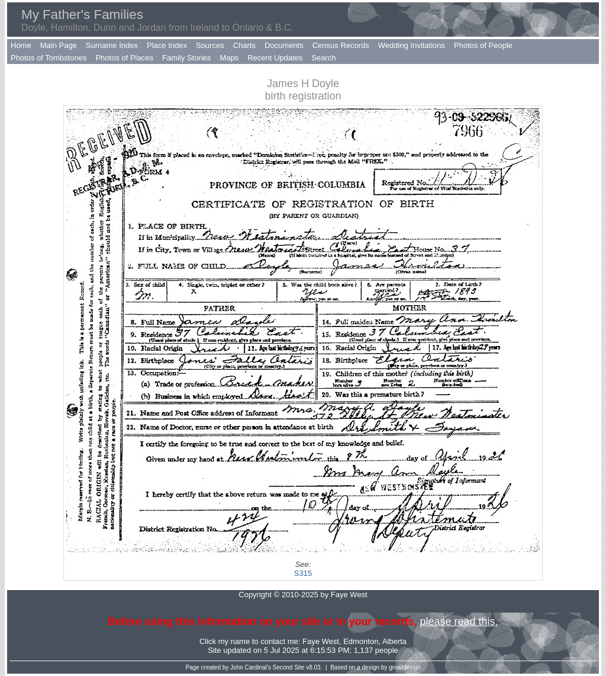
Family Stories (186, 57)
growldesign (404, 667)
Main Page (58, 45)
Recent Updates (274, 57)
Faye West (320, 641)
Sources (210, 45)
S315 (303, 573)
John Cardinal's (250, 667)
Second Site (289, 667)
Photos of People (483, 45)
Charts (244, 45)
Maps (229, 57)
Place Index (167, 45)
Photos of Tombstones (48, 57)
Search (323, 57)
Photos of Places (124, 57)
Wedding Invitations (411, 45)
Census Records (340, 45)
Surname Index (112, 45)
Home (21, 45)
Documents (284, 45)
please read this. (459, 621)
